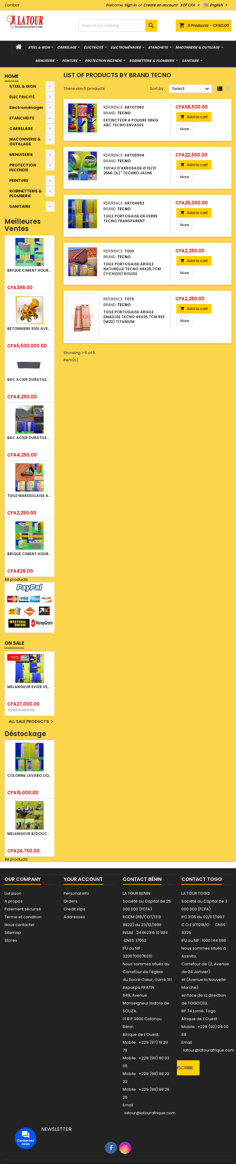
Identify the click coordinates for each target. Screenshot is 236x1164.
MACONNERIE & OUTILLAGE (197, 47)
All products (16, 579)
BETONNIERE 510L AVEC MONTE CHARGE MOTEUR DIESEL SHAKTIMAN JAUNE (29, 328)
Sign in (130, 5)
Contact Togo (201, 879)
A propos (14, 901)
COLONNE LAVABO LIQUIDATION (29, 775)
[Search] (118, 26)
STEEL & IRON (39, 47)
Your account (83, 879)
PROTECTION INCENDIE (103, 60)
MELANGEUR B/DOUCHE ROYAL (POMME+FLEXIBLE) (29, 833)
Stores (11, 940)
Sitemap (13, 932)
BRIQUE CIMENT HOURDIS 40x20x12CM (29, 270)
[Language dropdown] (216, 5)
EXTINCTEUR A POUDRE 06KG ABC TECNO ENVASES (130, 123)
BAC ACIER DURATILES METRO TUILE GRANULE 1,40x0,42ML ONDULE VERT (29, 437)
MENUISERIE (45, 60)
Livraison (13, 893)
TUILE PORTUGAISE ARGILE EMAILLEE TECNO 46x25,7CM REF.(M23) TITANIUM (134, 316)
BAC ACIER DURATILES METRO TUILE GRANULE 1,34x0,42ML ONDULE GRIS (29, 379)
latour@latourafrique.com (208, 1050)
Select (191, 89)
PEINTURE (69, 60)
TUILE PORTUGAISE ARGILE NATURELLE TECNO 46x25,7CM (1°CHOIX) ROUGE (132, 268)
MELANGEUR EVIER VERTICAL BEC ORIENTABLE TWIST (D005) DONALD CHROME (29, 687)
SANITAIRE (190, 60)
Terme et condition (23, 917)
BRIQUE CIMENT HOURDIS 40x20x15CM (29, 554)
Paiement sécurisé (23, 909)
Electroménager (126, 47)
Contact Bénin (142, 879)
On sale (14, 643)
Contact (12, 5)
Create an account (160, 5)
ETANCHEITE (158, 47)
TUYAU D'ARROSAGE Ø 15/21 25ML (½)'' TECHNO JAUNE (129, 171)
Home (11, 76)
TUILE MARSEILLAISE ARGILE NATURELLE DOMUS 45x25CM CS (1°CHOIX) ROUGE (29, 495)
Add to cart (194, 116)
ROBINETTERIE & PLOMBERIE (151, 60)
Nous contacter (20, 925)
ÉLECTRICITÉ (93, 47)
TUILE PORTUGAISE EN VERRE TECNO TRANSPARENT (130, 218)
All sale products (32, 721)
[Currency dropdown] (190, 5)
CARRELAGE (66, 47)
